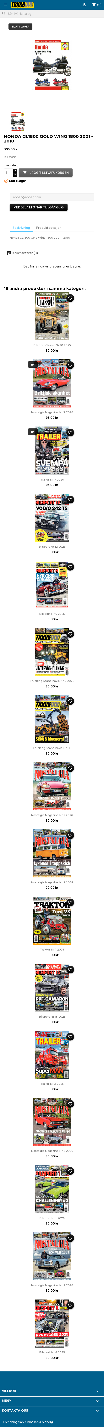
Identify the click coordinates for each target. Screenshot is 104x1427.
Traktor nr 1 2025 (52, 949)
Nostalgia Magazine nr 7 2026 (52, 412)
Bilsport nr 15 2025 (52, 1016)
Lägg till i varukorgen (46, 172)
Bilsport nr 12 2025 (52, 546)
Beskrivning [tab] (21, 228)
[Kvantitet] (8, 173)
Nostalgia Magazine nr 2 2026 (52, 1285)
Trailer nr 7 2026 (52, 479)
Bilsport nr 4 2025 (52, 1352)
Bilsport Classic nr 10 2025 (52, 345)
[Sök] (52, 14)
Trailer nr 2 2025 (52, 1083)
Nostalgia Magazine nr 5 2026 (52, 815)
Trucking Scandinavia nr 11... (52, 748)
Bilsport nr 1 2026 (52, 1218)
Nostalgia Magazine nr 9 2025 (52, 882)
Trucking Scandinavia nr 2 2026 (52, 681)
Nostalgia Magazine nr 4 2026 (52, 1151)
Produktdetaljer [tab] (48, 228)
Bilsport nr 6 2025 (52, 614)
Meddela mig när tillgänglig (39, 207)
